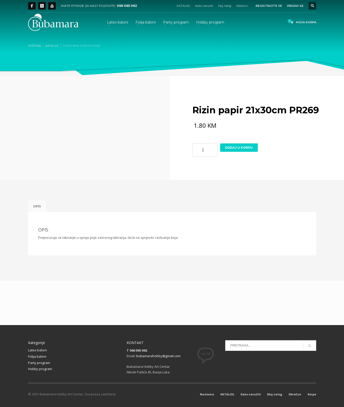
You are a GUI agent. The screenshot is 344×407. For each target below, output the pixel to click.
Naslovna (207, 394)
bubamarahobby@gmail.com (158, 356)
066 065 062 (127, 6)
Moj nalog (224, 6)
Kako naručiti (204, 6)
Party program (39, 362)
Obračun (242, 6)
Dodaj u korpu (239, 147)
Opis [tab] (37, 206)
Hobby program (40, 369)
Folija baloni (37, 356)
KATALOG (183, 6)
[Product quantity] (205, 150)
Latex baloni (37, 350)
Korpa (312, 394)
